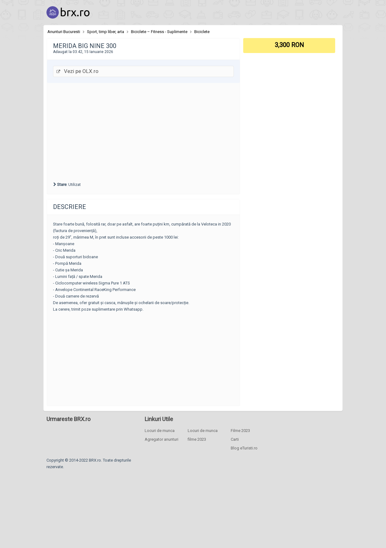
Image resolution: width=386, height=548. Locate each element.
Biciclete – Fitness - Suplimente (159, 31)
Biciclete (202, 31)
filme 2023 (197, 439)
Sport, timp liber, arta (105, 31)
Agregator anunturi (161, 439)
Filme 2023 (240, 430)
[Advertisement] (143, 131)
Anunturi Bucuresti (63, 31)
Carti (235, 439)
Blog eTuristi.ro (244, 448)
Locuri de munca (160, 430)
